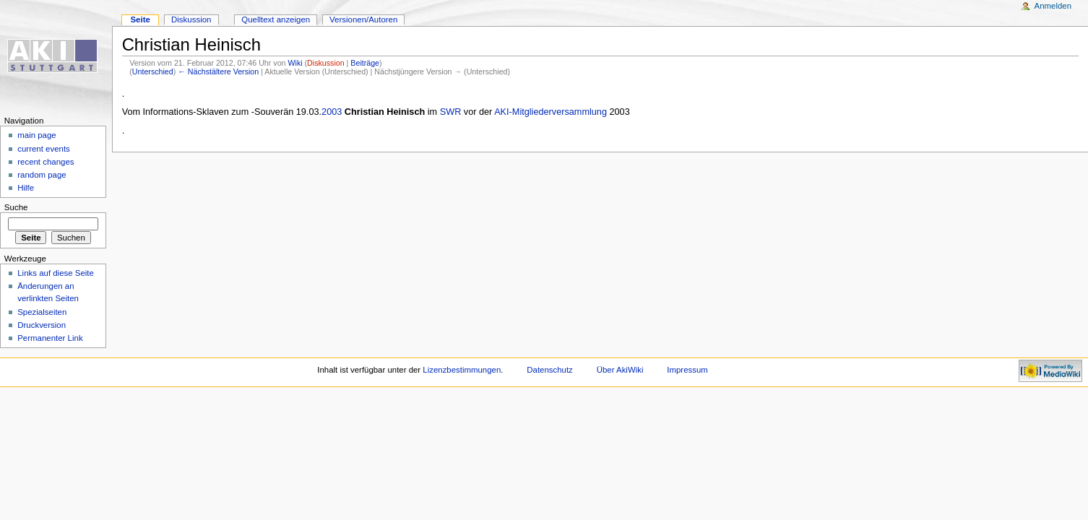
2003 (331, 112)
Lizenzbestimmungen (462, 369)
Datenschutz (550, 369)
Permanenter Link (49, 338)
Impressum (687, 369)
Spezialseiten (41, 312)
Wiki (295, 62)
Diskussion (326, 62)
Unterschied (152, 71)
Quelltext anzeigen (275, 19)
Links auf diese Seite (55, 273)
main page (36, 135)
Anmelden (1053, 5)
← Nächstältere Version (218, 71)
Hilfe (25, 187)
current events (43, 148)
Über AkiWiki (620, 369)
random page (41, 174)
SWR (451, 112)
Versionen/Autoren (363, 19)
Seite (140, 19)
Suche (16, 207)
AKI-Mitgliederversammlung (550, 112)
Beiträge (364, 62)
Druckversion (41, 325)
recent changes (45, 161)
